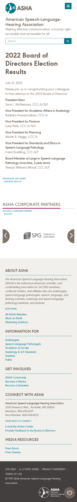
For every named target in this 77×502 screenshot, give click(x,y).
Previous (6, 236)
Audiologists (12, 340)
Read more (11, 308)
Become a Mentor (15, 381)
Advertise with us (12, 181)
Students (10, 355)
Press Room (12, 448)
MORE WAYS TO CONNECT (18, 421)
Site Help (10, 469)
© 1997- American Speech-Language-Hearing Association (32, 481)
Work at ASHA (13, 318)
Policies (8, 214)
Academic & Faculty (17, 348)
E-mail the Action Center (19, 426)
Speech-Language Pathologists (23, 344)
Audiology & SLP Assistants (20, 352)
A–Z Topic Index (29, 469)
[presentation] (38, 235)
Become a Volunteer (17, 385)
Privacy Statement (53, 469)
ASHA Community (15, 377)
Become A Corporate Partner (17, 211)
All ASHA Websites (16, 314)
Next (70, 236)
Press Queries (13, 452)
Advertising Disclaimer (14, 178)
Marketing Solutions (16, 322)
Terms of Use (13, 474)
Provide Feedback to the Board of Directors (30, 430)
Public (8, 359)
